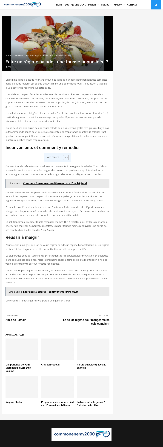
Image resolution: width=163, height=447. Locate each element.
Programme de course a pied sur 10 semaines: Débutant (57, 404)
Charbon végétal (50, 364)
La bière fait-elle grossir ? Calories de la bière (91, 404)
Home (59, 4)
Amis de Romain (16, 319)
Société (92, 4)
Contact (132, 4)
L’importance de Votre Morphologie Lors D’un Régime (18, 368)
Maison (118, 4)
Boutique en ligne (75, 4)
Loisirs (105, 4)
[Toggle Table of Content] (64, 157)
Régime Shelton (14, 402)
